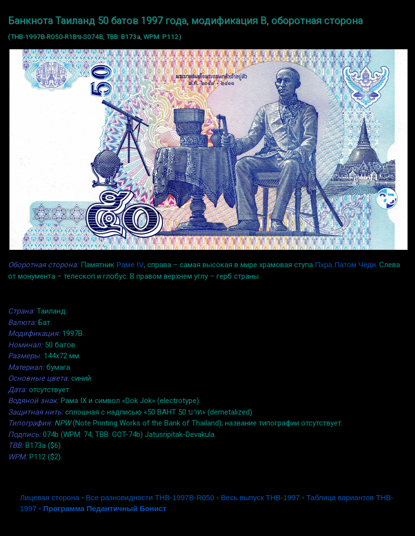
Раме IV (130, 264)
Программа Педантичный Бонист (105, 508)
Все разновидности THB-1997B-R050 (150, 497)
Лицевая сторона (49, 497)
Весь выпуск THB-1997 (260, 497)
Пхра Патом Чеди (345, 264)
